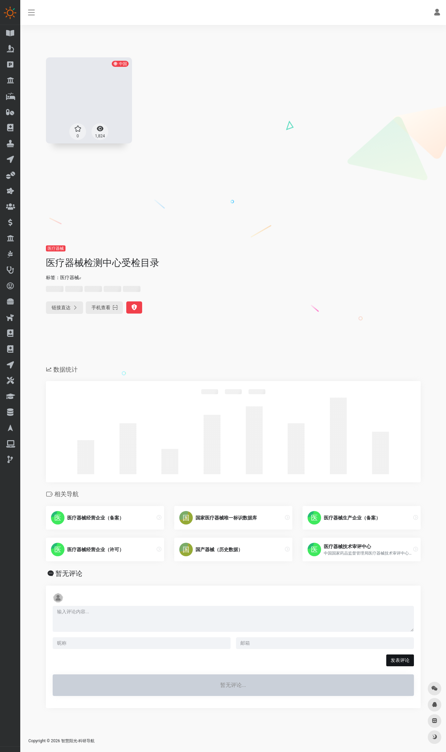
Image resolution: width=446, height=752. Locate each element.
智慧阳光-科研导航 (78, 740)
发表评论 (400, 660)
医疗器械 (56, 248)
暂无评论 (68, 573)
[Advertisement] (233, 194)
